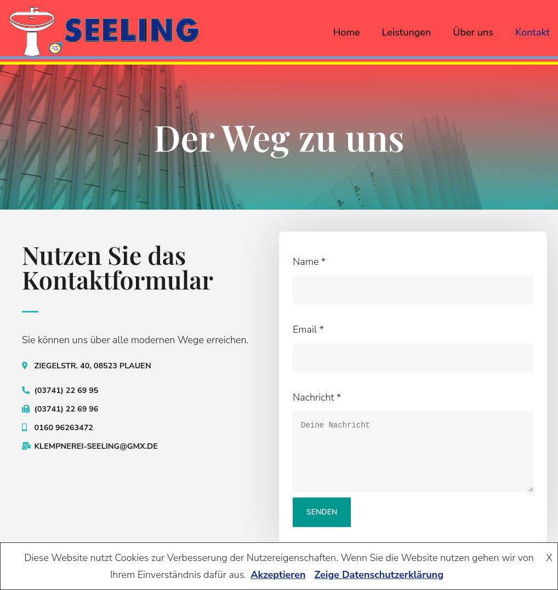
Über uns (473, 32)
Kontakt (532, 32)
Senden (322, 512)
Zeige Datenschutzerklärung (378, 574)
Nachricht (317, 397)
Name (309, 261)
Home (346, 32)
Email (308, 329)
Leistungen (406, 32)
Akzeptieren (277, 574)
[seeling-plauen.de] (104, 32)
